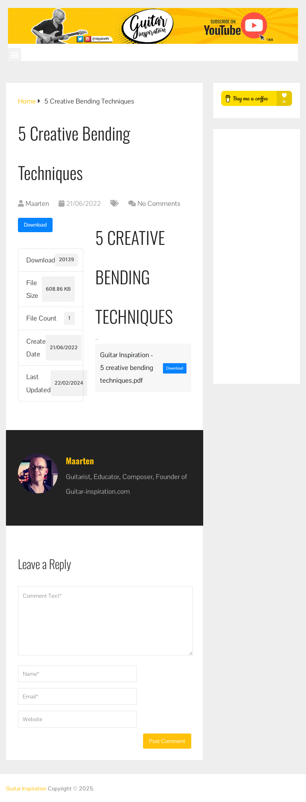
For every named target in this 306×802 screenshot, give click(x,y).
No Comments (158, 203)
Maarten (37, 203)
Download (35, 224)
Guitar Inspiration (26, 788)
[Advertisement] (256, 256)
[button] (14, 54)
